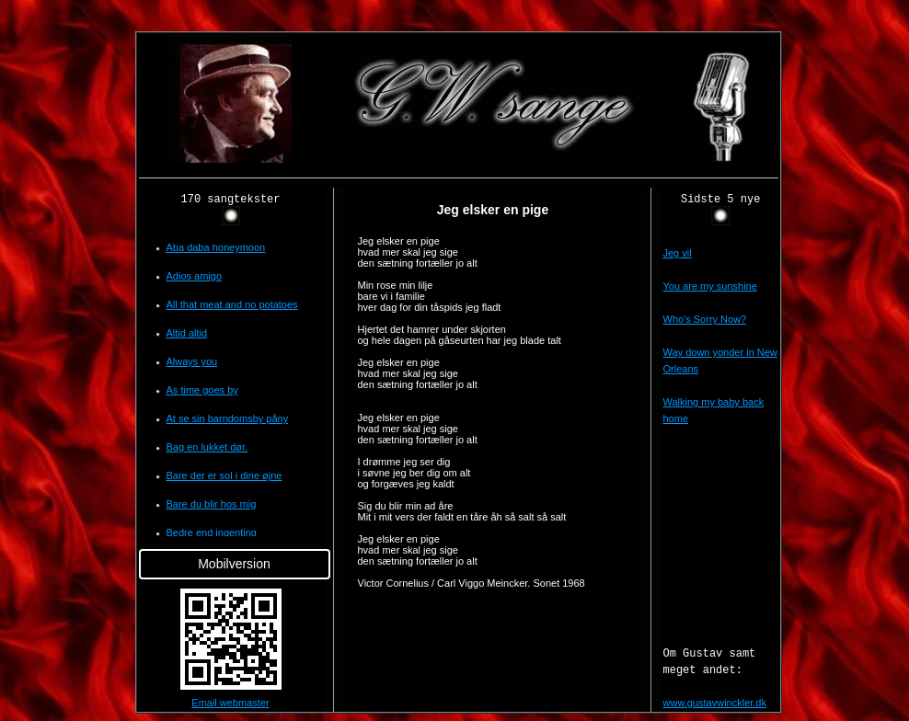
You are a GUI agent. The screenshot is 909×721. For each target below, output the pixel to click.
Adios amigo (195, 275)
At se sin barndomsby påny (228, 418)
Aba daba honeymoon (216, 247)
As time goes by (202, 389)
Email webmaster (230, 702)
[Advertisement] (62, 307)
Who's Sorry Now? (705, 319)
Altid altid (187, 332)
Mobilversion (234, 563)
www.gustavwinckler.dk (715, 702)
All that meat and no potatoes (232, 304)
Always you (192, 361)
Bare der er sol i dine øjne (224, 475)
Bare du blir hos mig (212, 503)
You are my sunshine (710, 286)
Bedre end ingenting (212, 532)
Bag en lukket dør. (207, 446)
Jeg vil (677, 252)
